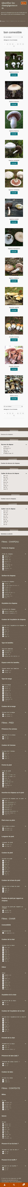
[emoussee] (3, 693)
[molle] (3, 1047)
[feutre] (3, 597)
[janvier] (3, 1123)
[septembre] (3, 1138)
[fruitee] (3, 985)
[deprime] (3, 566)
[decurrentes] (3, 805)
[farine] (3, 983)
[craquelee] (3, 594)
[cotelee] (3, 688)
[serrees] (3, 672)
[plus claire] (3, 714)
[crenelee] (3, 690)
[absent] (3, 772)
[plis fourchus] (2, 448)
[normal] (3, 654)
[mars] (3, 1127)
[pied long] (3, 846)
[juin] (3, 1132)
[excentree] (3, 912)
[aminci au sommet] (3, 776)
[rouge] (2, 488)
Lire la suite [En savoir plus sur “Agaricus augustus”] (14, 104)
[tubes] (2, 449)
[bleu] (3, 627)
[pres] (3, 1109)
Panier (22, 1184)
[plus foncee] (3, 716)
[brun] (2, 477)
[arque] (3, 778)
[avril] (3, 1129)
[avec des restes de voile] (3, 585)
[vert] (2, 524)
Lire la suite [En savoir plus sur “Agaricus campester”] (14, 163)
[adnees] (3, 800)
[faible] (3, 982)
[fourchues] (3, 652)
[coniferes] (3, 1102)
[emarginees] (3, 809)
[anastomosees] (3, 650)
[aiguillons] (2, 451)
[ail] (3, 976)
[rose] (2, 487)
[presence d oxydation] (3, 613)
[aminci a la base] (3, 774)
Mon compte (4, 1185)
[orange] (2, 485)
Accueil (3, 21)
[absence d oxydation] (3, 611)
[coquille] (3, 561)
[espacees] (3, 670)
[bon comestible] (3, 932)
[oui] (3, 738)
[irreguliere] (3, 699)
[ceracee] (3, 588)
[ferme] (3, 1045)
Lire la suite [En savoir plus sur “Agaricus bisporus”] (14, 134)
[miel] (3, 987)
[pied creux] (3, 828)
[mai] (3, 1131)
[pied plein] (3, 830)
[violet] (3, 1081)
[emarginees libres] (3, 812)
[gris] (2, 480)
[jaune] (2, 482)
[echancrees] (3, 807)
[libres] (3, 814)
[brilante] (3, 587)
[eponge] (3, 570)
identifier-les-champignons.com (9, 5)
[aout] (3, 1136)
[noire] (3, 956)
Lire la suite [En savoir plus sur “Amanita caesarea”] (14, 340)
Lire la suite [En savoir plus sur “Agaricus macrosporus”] (14, 251)
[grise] (3, 952)
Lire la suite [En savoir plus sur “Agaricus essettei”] (14, 222)
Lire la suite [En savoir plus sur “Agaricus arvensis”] (14, 75)
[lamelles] (2, 446)
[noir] (2, 483)
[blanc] (2, 475)
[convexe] (3, 559)
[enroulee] (3, 695)
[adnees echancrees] (3, 804)
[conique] (3, 557)
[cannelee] (3, 686)
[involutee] (3, 697)
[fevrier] (3, 1125)
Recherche (14, 1185)
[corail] (3, 562)
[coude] (3, 787)
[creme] (2, 478)
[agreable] (3, 975)
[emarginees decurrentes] (3, 811)
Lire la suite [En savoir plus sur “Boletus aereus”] (14, 398)
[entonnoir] (3, 568)
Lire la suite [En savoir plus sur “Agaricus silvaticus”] (14, 281)
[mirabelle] (3, 989)
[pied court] (3, 844)
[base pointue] (3, 781)
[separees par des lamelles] (3, 656)
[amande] (3, 978)
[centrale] (3, 910)
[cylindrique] (3, 564)
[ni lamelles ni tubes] (2, 453)
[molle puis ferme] (3, 1049)
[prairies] (3, 1107)
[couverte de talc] (3, 592)
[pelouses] (3, 1106)
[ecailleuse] (3, 595)
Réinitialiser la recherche (6, 534)
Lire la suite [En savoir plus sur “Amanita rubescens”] (14, 369)
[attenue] (3, 779)
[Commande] (13, 37)
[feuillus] (3, 1104)
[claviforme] (3, 785)
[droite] (3, 692)
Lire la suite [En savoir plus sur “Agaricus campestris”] (14, 192)
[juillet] (3, 1134)
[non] (3, 736)
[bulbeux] (3, 783)
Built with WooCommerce (16, 1181)
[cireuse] (3, 590)
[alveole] (3, 583)
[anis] (3, 980)
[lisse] (3, 700)
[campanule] (3, 555)
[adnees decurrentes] (3, 802)
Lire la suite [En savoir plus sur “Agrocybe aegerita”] (14, 310)
